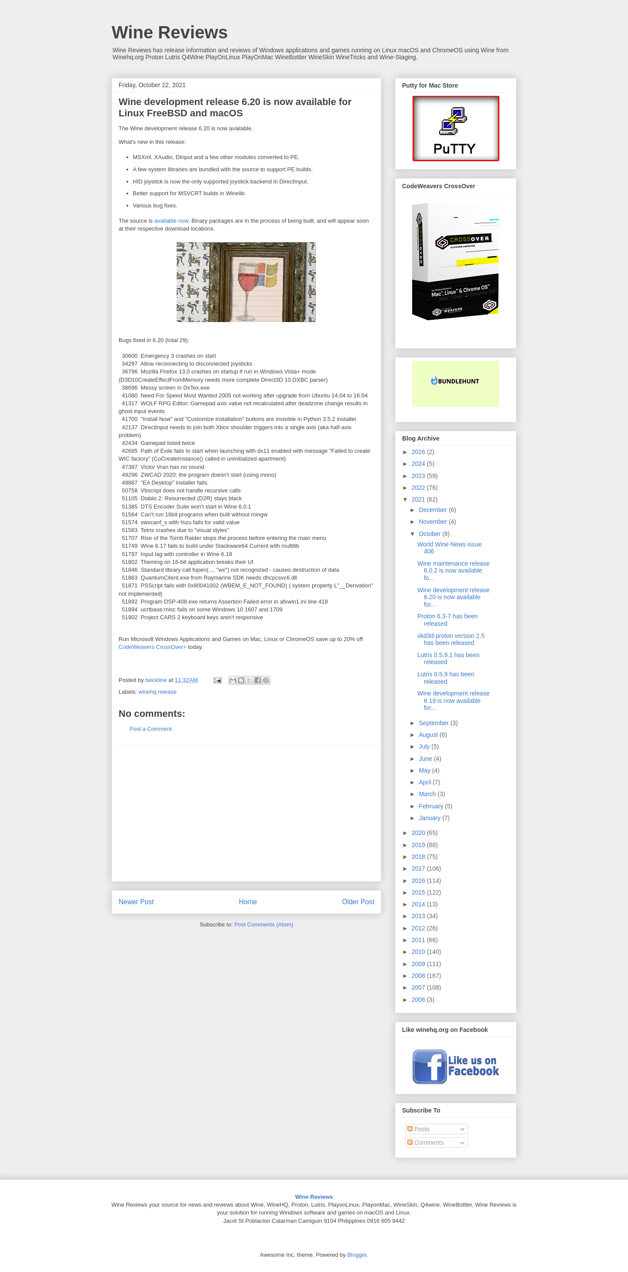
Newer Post (136, 902)
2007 (419, 987)
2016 (419, 880)
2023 (419, 475)
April (426, 782)
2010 (419, 951)
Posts (418, 1129)
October (430, 533)
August (429, 734)
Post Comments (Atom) (263, 924)
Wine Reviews (170, 32)
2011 (419, 939)
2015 (419, 892)
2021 (419, 499)
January (430, 817)
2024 (419, 463)
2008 (419, 975)
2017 (419, 868)
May (425, 770)
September (434, 722)
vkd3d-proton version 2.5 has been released (451, 639)
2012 (419, 928)
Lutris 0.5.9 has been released (445, 678)
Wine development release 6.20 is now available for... (453, 597)
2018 (419, 856)
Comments (425, 1142)
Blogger (356, 1255)
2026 (419, 451)
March (428, 793)
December (433, 509)
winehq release (158, 692)
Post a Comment (151, 729)
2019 (419, 844)
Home (248, 902)
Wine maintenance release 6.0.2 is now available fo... (453, 571)
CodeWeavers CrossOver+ (152, 647)
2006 (419, 999)
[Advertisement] (246, 814)
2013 (419, 915)
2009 (419, 963)
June (426, 758)
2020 (419, 832)
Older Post (358, 902)
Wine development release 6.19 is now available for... (453, 701)
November (433, 521)
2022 (419, 487)
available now (171, 220)
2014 (419, 904)
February (432, 806)
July (425, 746)
